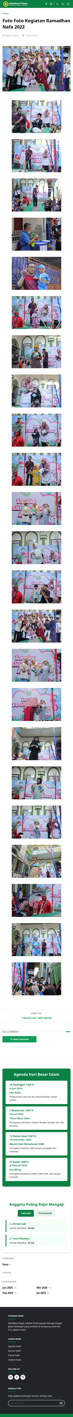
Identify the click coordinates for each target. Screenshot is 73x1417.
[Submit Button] (61, 1403)
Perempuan (45, 1213)
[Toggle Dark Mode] (57, 4)
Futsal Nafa (13, 1355)
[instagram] (51, 4)
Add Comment (19, 1039)
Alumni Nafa (14, 1350)
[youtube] (10, 1377)
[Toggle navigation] (68, 4)
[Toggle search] (63, 4)
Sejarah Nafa (14, 1346)
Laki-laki (26, 1213)
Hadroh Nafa (14, 1359)
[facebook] (46, 4)
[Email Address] (33, 1403)
